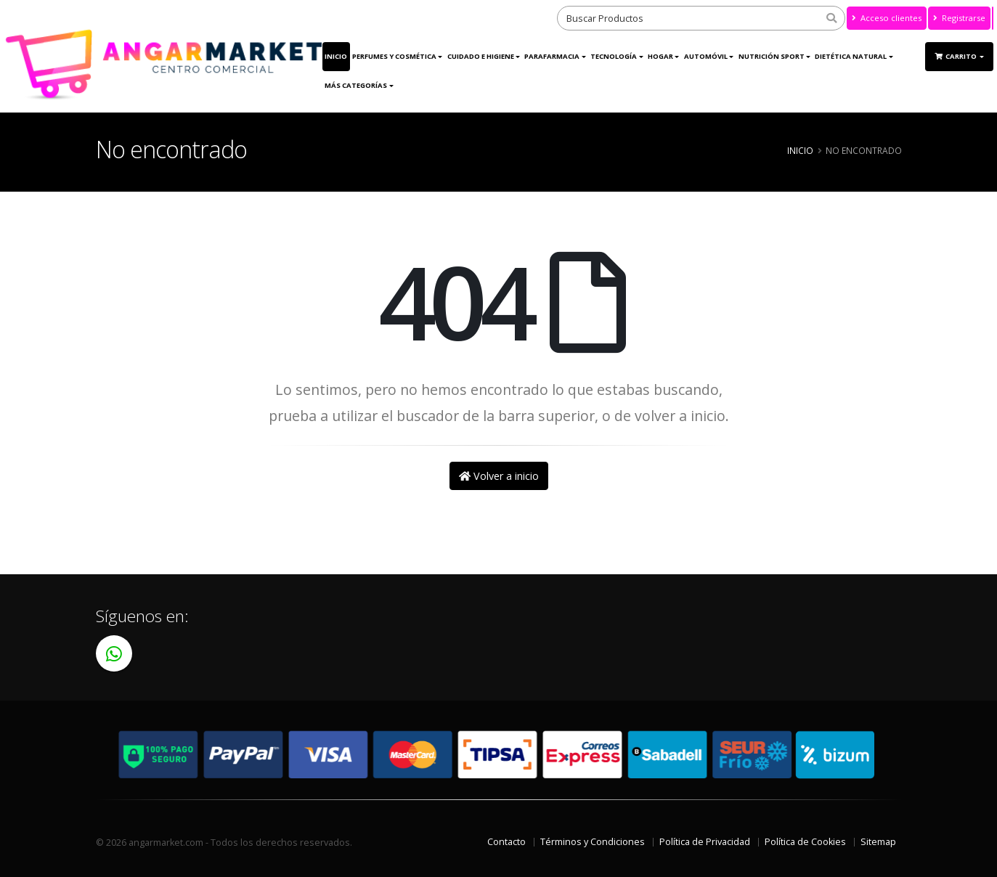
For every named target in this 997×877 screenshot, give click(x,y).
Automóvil (706, 56)
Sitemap (878, 842)
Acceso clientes (886, 17)
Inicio (336, 56)
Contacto (506, 842)
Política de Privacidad (704, 842)
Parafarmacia (551, 56)
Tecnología (613, 56)
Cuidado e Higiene (480, 56)
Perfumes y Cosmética (394, 56)
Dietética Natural (851, 56)
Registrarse (959, 17)
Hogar (660, 56)
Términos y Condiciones (592, 842)
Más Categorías (356, 85)
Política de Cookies (805, 842)
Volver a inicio (499, 476)
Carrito (956, 56)
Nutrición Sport (771, 56)
